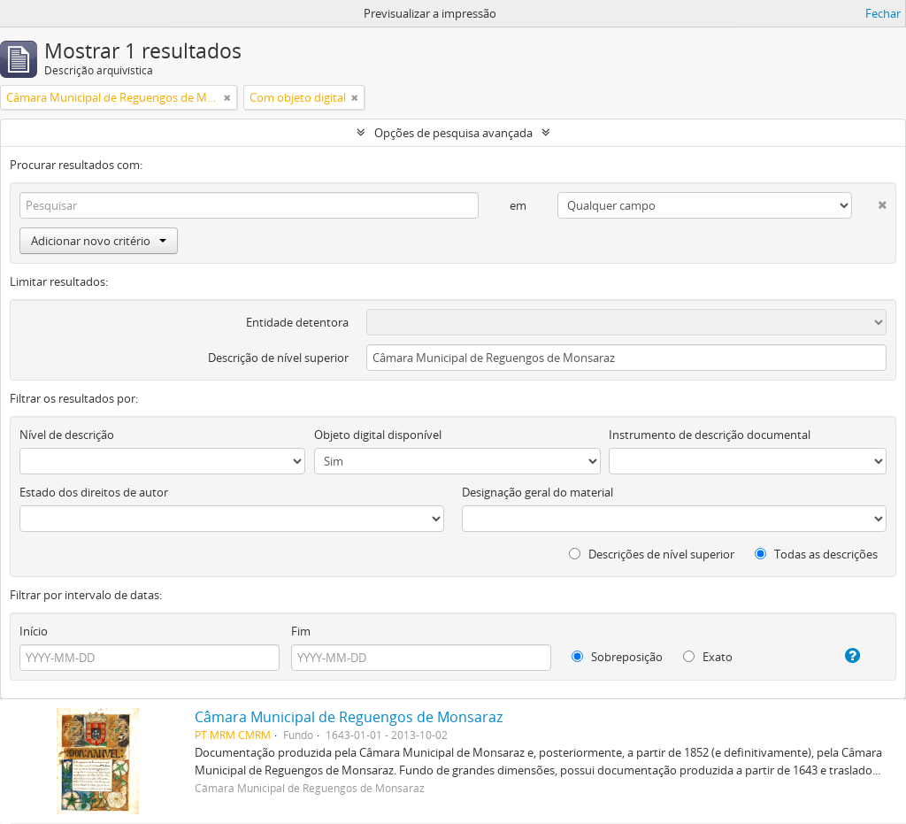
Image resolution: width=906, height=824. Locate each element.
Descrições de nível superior (651, 554)
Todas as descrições (816, 554)
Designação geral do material (537, 492)
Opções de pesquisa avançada (453, 133)
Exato (708, 657)
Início (33, 631)
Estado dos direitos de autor (93, 492)
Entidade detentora (297, 322)
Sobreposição (617, 657)
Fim (301, 631)
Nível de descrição (66, 435)
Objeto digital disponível (377, 435)
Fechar (883, 13)
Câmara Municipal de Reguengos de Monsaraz (349, 717)
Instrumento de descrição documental (709, 435)
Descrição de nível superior (278, 358)
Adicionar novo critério (98, 241)
